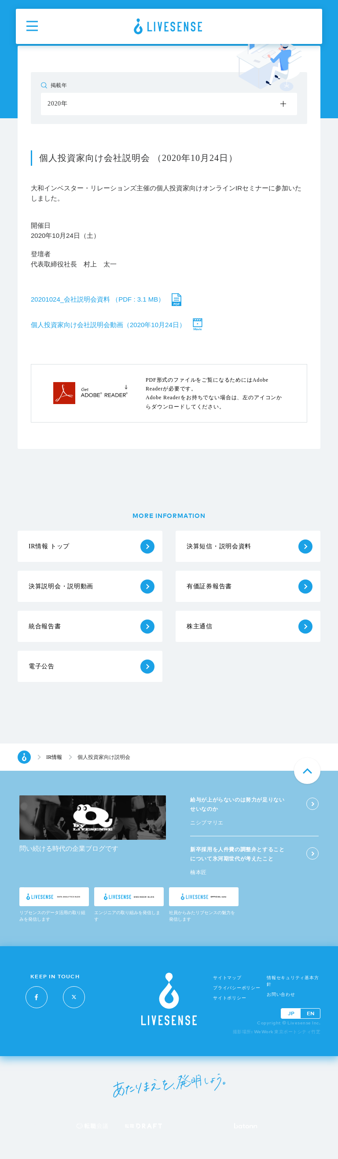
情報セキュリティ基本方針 (293, 981)
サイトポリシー (229, 997)
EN (310, 1013)
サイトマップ (227, 977)
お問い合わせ (281, 994)
